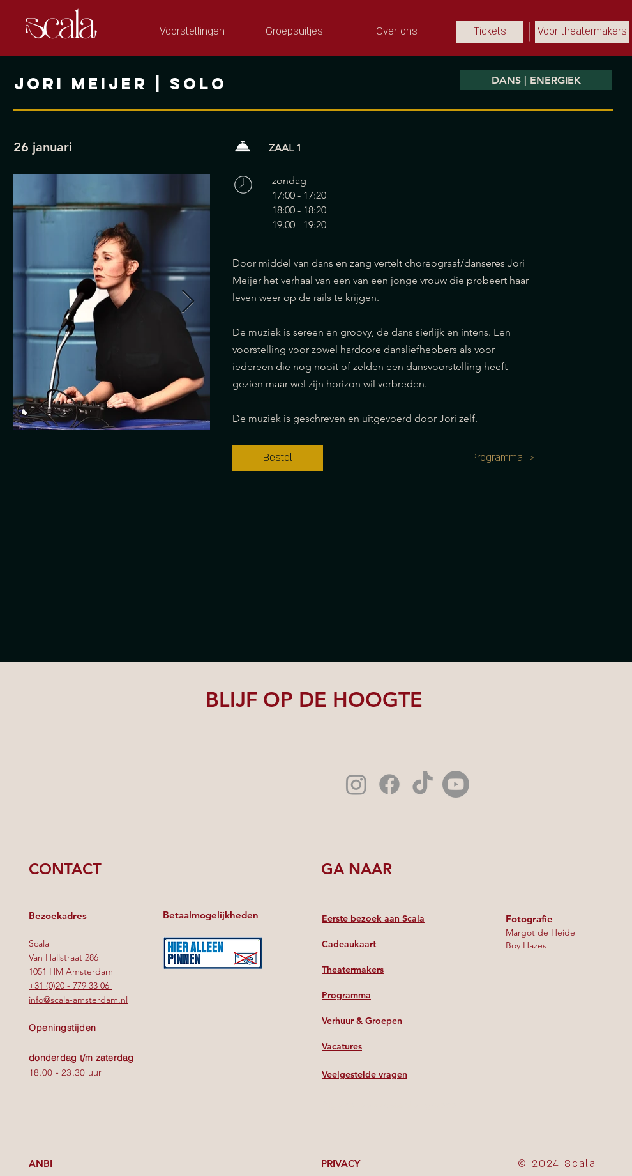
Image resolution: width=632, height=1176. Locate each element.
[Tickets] (489, 32)
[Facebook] (389, 784)
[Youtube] (455, 784)
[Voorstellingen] (192, 32)
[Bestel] (277, 458)
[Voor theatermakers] (582, 32)
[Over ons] (396, 32)
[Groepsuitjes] (294, 32)
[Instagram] (356, 784)
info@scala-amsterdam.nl (78, 999)
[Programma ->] (502, 458)
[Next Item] (188, 302)
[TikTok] (422, 784)
